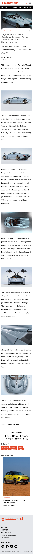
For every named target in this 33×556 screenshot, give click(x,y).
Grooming (13, 7)
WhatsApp (24, 436)
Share (7, 436)
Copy (25, 439)
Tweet (15, 436)
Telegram (9, 439)
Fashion (4, 7)
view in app (27, 7)
